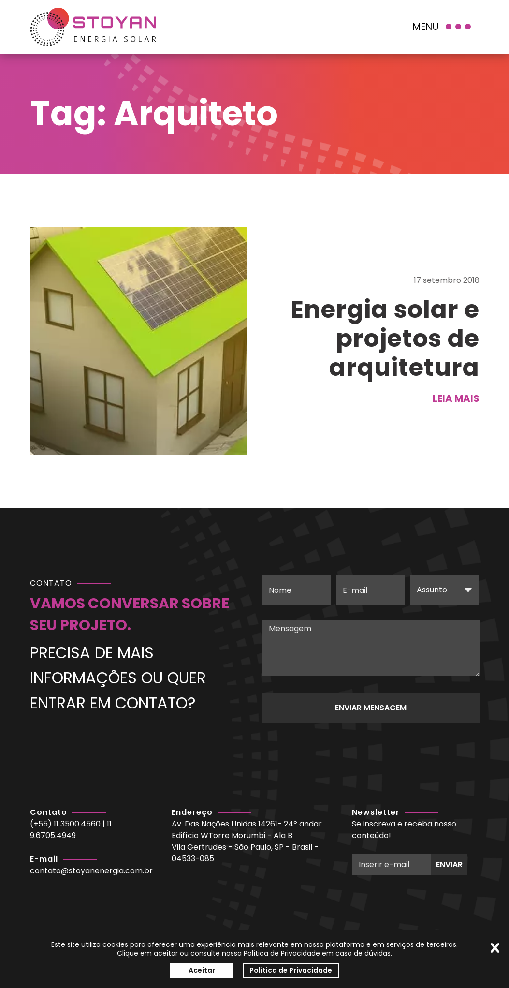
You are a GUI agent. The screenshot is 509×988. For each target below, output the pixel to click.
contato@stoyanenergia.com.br (91, 870)
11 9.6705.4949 (71, 829)
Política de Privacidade (290, 970)
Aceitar (202, 970)
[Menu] (443, 26)
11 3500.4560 (77, 823)
